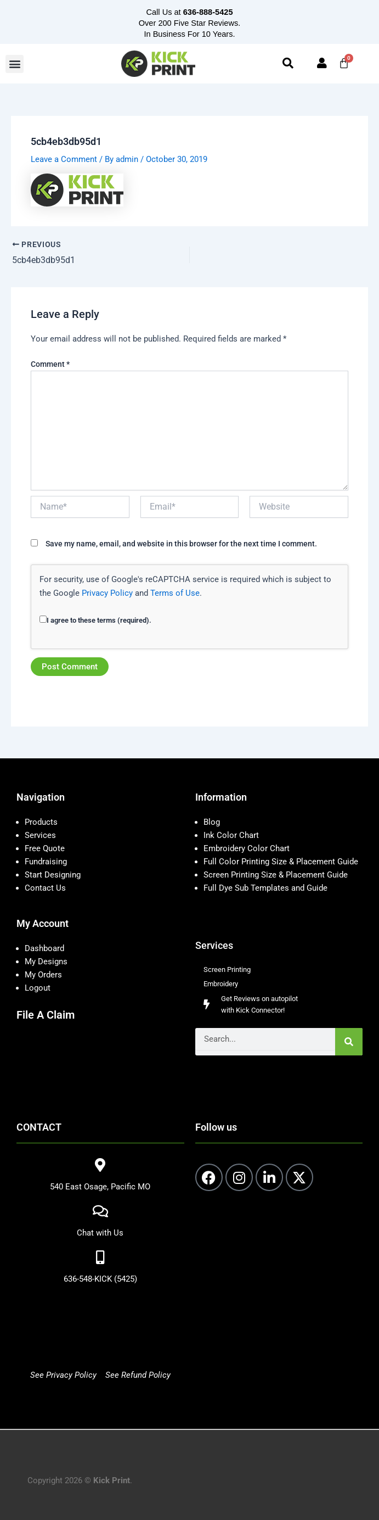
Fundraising (46, 862)
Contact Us (45, 888)
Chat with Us (100, 1233)
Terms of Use (175, 593)
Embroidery (220, 984)
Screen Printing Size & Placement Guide (275, 875)
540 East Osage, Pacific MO (100, 1187)
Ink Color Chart (231, 835)
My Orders (43, 975)
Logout (37, 988)
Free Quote (45, 848)
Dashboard (44, 948)
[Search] (349, 1041)
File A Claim (45, 1014)
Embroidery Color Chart (247, 848)
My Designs (46, 961)
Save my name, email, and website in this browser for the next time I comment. (181, 543)
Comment (50, 364)
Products (41, 822)
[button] (14, 64)
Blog (211, 822)
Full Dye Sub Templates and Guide (265, 888)
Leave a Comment (64, 159)
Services (40, 835)
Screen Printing (227, 969)
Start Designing (53, 875)
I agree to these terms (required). (95, 620)
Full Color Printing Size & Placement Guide (280, 862)
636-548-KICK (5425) (100, 1279)
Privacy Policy (107, 593)
